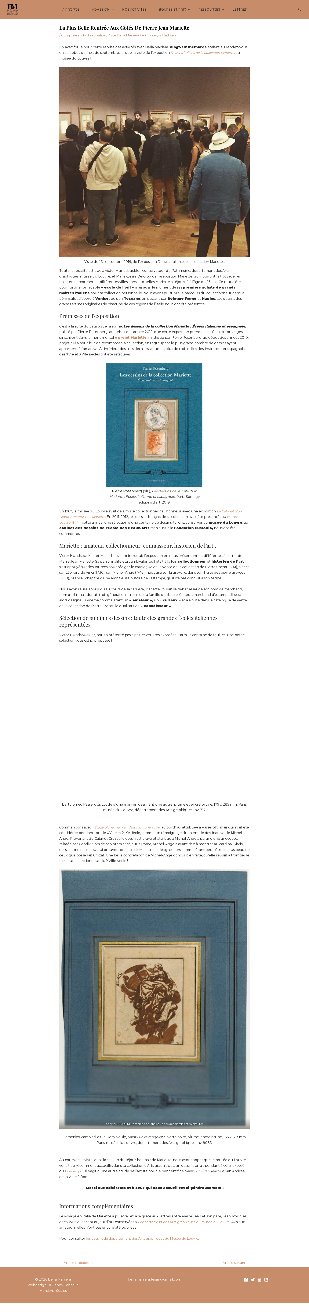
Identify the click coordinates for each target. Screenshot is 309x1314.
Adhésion (106, 9)
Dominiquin (75, 1171)
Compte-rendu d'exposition (84, 35)
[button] (88, 9)
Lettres (234, 9)
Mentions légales (53, 1291)
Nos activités (137, 9)
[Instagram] (259, 1280)
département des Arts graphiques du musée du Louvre (187, 1222)
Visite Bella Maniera (125, 35)
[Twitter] (253, 1280)
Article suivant (235, 1263)
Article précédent (77, 1263)
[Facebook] (246, 1280)
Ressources (208, 9)
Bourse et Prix (173, 9)
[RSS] (266, 1280)
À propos (79, 9)
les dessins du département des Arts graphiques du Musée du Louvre (144, 1238)
